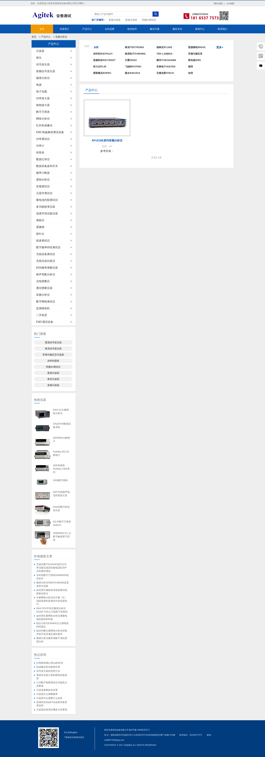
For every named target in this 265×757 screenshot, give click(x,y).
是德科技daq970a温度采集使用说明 (51, 704)
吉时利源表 (53, 360)
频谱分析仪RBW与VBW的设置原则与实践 (52, 584)
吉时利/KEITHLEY (103, 53)
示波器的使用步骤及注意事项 (51, 709)
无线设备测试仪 (45, 254)
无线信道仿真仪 (45, 260)
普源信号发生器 (53, 342)
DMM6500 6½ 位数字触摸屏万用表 (62, 536)
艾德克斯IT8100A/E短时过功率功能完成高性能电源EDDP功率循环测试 (51, 567)
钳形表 (40, 152)
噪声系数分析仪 (45, 274)
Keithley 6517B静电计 (61, 453)
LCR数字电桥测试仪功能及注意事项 (51, 684)
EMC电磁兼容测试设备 (50, 132)
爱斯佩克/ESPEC (102, 73)
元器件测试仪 (44, 193)
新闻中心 (200, 29)
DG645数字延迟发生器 (61, 509)
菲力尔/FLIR (99, 66)
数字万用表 (43, 111)
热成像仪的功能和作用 (48, 667)
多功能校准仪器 (45, 206)
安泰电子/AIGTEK (166, 66)
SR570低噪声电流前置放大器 (61, 494)
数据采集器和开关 (47, 166)
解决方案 (154, 29)
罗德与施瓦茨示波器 (53, 354)
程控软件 (132, 29)
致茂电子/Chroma (135, 53)
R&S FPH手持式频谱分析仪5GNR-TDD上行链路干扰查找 (52, 610)
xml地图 (230, 3)
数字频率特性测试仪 (48, 247)
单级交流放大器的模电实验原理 (51, 677)
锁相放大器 (43, 105)
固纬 (190, 66)
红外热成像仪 (44, 125)
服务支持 (177, 29)
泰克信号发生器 (53, 348)
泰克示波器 (53, 379)
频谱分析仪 (43, 78)
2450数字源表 (60, 480)
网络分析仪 (43, 118)
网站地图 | (219, 3)
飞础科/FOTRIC (133, 66)
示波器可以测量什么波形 (49, 698)
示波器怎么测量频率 (47, 694)
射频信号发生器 (45, 71)
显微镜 (40, 227)
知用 (190, 73)
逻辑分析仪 (43, 179)
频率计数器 (43, 172)
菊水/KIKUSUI (132, 73)
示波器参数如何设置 (47, 690)
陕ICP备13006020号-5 (139, 730)
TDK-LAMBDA (164, 53)
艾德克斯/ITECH (165, 73)
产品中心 (87, 29)
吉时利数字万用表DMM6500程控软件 (52, 577)
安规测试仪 (43, 186)
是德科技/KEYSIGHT (104, 60)
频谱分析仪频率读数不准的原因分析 (51, 640)
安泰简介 (64, 29)
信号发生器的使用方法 (48, 671)
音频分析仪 (61, 36)
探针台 (40, 233)
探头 (39, 57)
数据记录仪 (43, 159)
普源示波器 (131, 19)
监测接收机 (43, 308)
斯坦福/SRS (194, 60)
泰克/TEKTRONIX (134, 47)
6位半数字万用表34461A (62, 523)
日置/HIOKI (131, 60)
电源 (39, 84)
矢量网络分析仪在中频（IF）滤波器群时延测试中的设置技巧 (51, 601)
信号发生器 (43, 64)
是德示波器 (114, 19)
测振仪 (40, 220)
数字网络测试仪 (45, 301)
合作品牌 (109, 29)
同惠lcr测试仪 (149, 19)
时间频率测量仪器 (47, 267)
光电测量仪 (43, 281)
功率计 (40, 145)
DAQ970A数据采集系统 (62, 425)
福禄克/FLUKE (164, 47)
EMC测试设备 (44, 321)
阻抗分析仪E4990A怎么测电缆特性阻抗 (52, 625)
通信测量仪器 (44, 288)
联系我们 (222, 29)
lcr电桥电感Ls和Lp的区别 (49, 662)
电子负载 (41, 91)
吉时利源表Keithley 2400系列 (61, 469)
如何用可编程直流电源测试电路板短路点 (51, 592)
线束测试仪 (43, 240)
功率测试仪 (43, 139)
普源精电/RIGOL (197, 47)
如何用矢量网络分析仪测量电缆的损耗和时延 (51, 617)
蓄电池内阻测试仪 (47, 199)
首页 (42, 29)
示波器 (40, 50)
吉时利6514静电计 (61, 439)
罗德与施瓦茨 (195, 53)
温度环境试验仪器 (47, 213)
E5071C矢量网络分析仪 (61, 411)
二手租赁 (41, 315)
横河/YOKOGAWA (166, 60)
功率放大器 (43, 98)
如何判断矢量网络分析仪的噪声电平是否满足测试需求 (51, 632)
